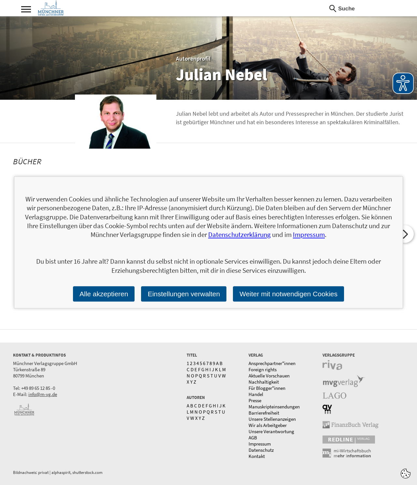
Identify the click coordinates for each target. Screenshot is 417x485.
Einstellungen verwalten (184, 294)
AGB (253, 437)
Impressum (260, 444)
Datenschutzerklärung (239, 234)
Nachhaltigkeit (264, 382)
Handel (256, 394)
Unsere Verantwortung (271, 431)
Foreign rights (263, 369)
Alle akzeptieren (103, 294)
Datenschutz (261, 450)
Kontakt (257, 456)
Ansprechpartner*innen (272, 363)
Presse (255, 400)
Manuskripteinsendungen (274, 407)
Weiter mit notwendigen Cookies (288, 294)
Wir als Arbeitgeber (268, 425)
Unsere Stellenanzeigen (272, 419)
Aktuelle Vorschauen (269, 376)
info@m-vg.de (42, 394)
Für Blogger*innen (267, 388)
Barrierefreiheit (264, 413)
